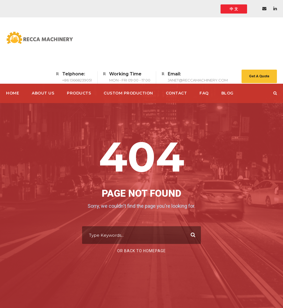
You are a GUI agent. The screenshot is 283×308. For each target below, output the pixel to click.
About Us (43, 93)
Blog (227, 93)
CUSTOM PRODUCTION (128, 93)
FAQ (204, 93)
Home (12, 93)
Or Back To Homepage (141, 251)
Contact (176, 93)
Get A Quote (259, 76)
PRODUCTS (79, 93)
